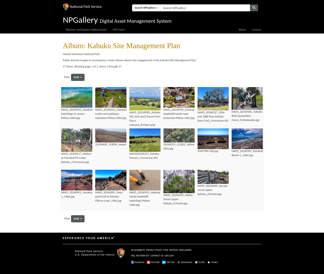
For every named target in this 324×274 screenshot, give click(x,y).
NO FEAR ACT (143, 255)
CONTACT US (157, 255)
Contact (256, 29)
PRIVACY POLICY (154, 250)
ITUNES (212, 262)
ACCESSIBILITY (138, 250)
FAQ (133, 255)
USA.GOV (169, 255)
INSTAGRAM (184, 262)
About (242, 29)
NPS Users (119, 29)
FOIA (165, 250)
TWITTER (168, 262)
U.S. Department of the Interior (95, 254)
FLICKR (199, 262)
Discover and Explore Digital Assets (86, 29)
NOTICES (173, 250)
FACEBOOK (137, 262)
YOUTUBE (153, 262)
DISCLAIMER (185, 250)
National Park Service (89, 251)
